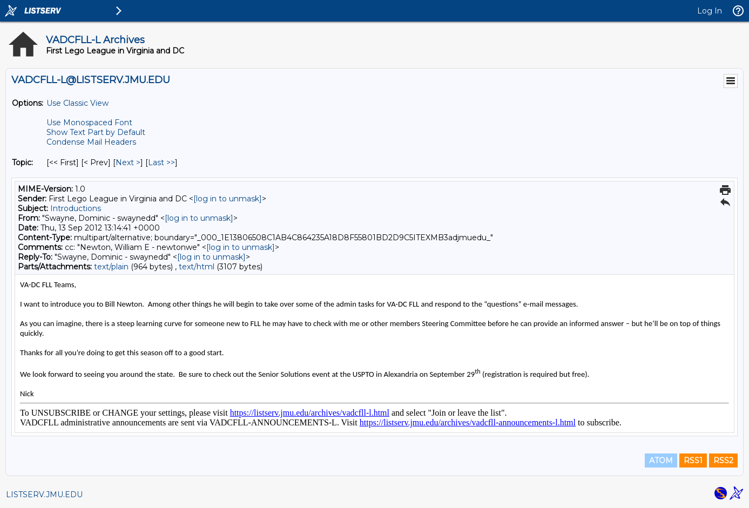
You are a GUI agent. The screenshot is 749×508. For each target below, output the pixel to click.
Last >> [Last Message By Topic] (161, 162)
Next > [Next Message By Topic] (128, 162)
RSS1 (693, 460)
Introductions (75, 208)
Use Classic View (77, 103)
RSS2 (723, 460)
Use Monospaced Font (89, 122)
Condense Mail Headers (91, 142)
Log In (709, 11)
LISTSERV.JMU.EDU (44, 494)
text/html (196, 267)
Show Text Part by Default (95, 132)
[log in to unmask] (227, 199)
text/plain (111, 267)
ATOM (661, 460)
